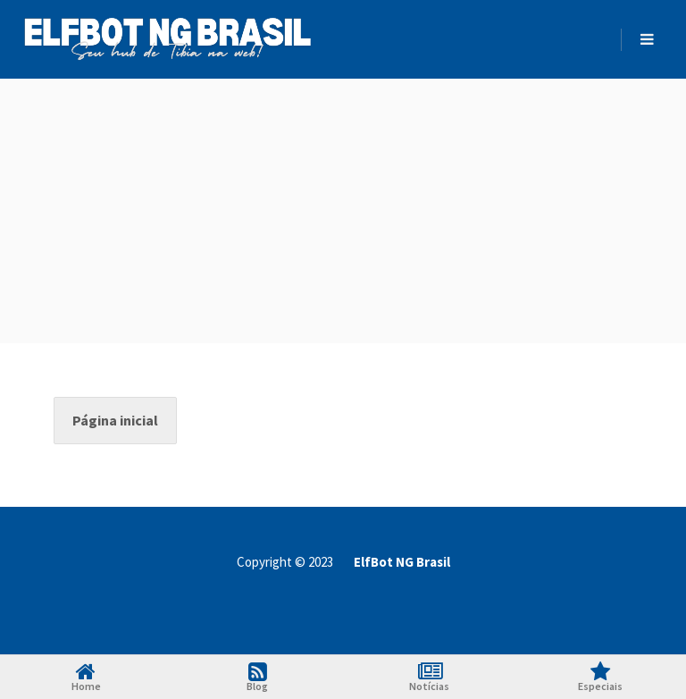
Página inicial (115, 420)
